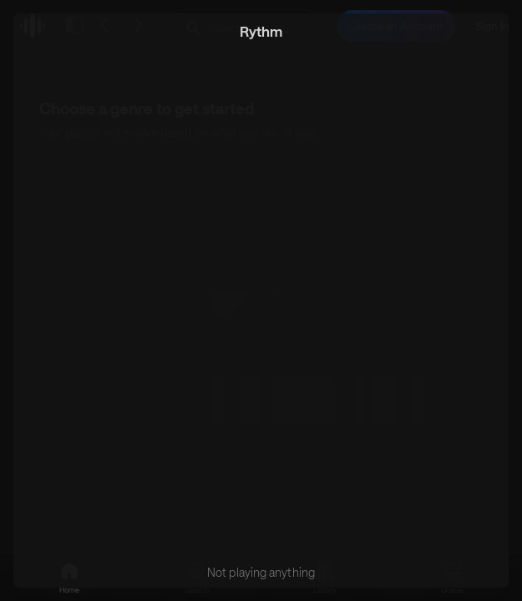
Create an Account (396, 26)
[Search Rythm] (245, 27)
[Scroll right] (483, 223)
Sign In (492, 26)
